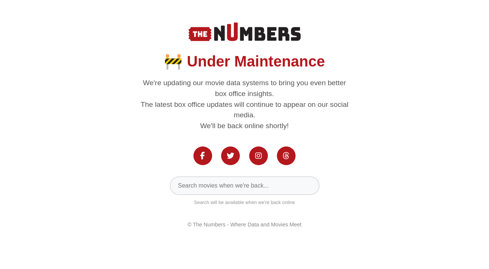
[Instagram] (258, 155)
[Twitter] (230, 155)
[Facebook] (202, 155)
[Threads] (286, 155)
